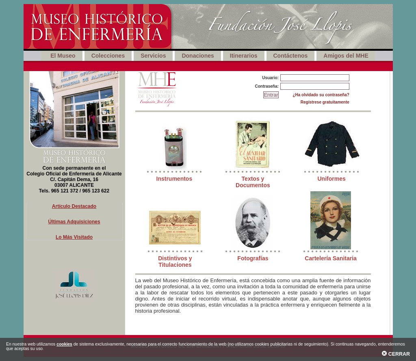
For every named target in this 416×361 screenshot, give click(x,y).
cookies (64, 344)
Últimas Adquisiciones (74, 222)
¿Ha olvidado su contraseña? (320, 95)
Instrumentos (174, 178)
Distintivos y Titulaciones (175, 261)
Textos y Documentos (253, 181)
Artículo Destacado (74, 206)
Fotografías (252, 258)
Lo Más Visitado (74, 237)
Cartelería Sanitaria (331, 258)
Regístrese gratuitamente (325, 102)
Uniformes (331, 178)
